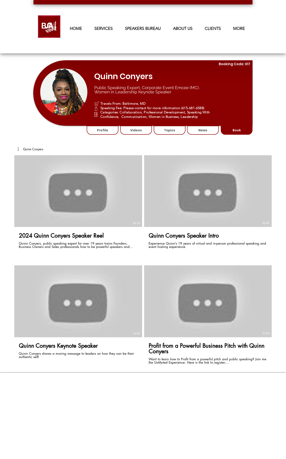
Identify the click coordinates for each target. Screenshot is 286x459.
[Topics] (169, 130)
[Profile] (102, 130)
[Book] (236, 130)
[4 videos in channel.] (143, 259)
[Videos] (136, 130)
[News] (203, 130)
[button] (143, 26)
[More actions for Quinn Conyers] (30, 149)
